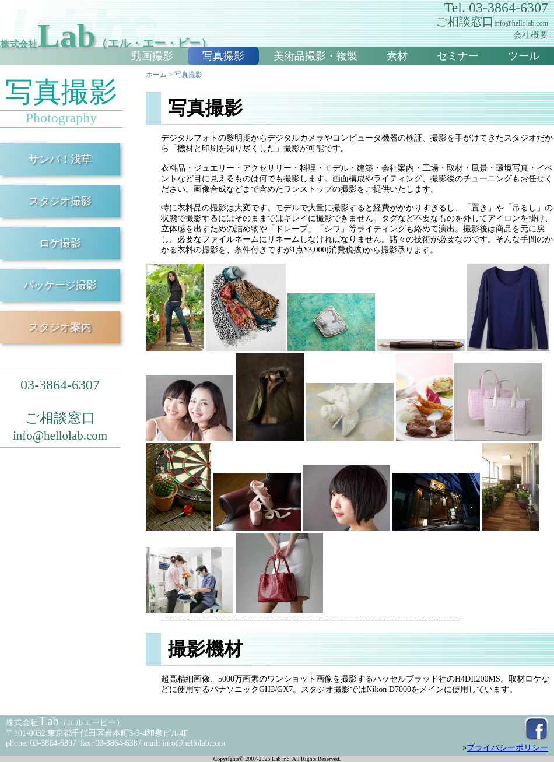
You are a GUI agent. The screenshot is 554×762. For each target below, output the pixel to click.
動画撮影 (152, 56)
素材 (397, 56)
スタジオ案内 (60, 327)
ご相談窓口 (492, 21)
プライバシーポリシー (507, 747)
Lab (106, 36)
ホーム (156, 75)
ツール (523, 56)
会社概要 (530, 35)
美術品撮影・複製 (315, 56)
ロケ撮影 (60, 243)
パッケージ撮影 (60, 285)
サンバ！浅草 (60, 159)
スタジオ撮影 (60, 201)
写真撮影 (223, 56)
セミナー (458, 56)
